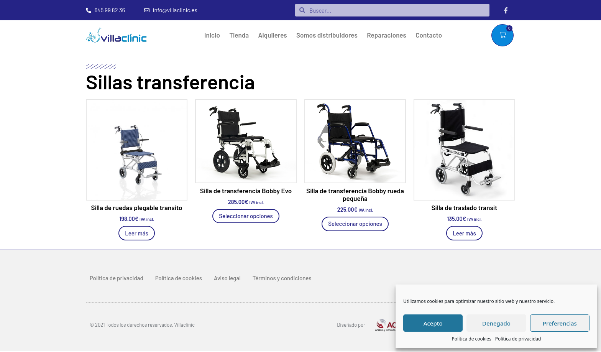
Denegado (496, 323)
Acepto (433, 323)
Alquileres (272, 35)
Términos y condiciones (282, 278)
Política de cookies (471, 339)
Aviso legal (227, 278)
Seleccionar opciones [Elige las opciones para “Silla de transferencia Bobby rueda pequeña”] (355, 224)
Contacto (428, 35)
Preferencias (560, 323)
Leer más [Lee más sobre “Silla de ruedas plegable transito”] (136, 233)
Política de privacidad (518, 339)
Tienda (239, 35)
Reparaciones (386, 35)
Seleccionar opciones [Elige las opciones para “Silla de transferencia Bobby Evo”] (246, 216)
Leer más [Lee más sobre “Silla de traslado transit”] (464, 233)
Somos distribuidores (327, 35)
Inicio (212, 35)
